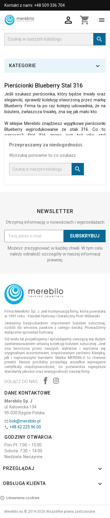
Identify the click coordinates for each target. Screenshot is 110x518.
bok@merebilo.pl (24, 421)
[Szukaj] (55, 39)
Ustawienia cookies (19, 498)
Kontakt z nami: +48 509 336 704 (34, 5)
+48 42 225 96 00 (25, 427)
